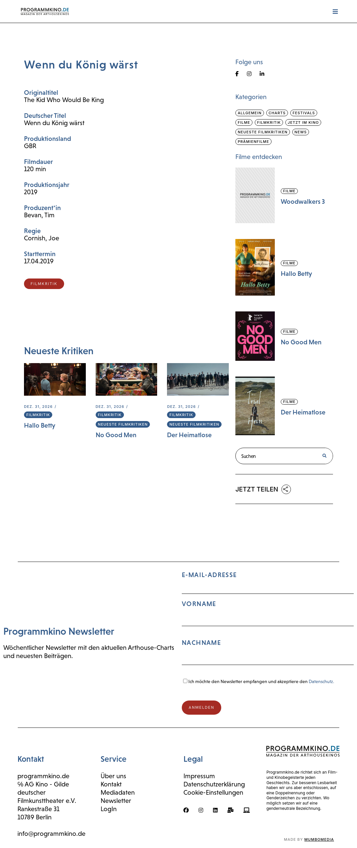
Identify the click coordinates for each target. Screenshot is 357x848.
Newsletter (116, 800)
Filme (244, 122)
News (301, 132)
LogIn (109, 808)
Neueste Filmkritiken (123, 424)
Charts (277, 113)
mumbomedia (319, 839)
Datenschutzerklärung (214, 784)
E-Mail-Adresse (268, 621)
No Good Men (116, 434)
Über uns (113, 776)
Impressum (199, 776)
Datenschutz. (321, 681)
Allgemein (250, 113)
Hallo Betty (39, 425)
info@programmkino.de (51, 833)
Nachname (201, 642)
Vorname (199, 603)
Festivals (304, 113)
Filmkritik (38, 414)
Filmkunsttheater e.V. (46, 800)
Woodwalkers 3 (303, 201)
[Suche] (324, 456)
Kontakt (111, 784)
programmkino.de (43, 776)
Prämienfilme (253, 141)
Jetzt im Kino (303, 122)
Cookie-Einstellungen (213, 792)
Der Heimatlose (189, 434)
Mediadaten (118, 792)
